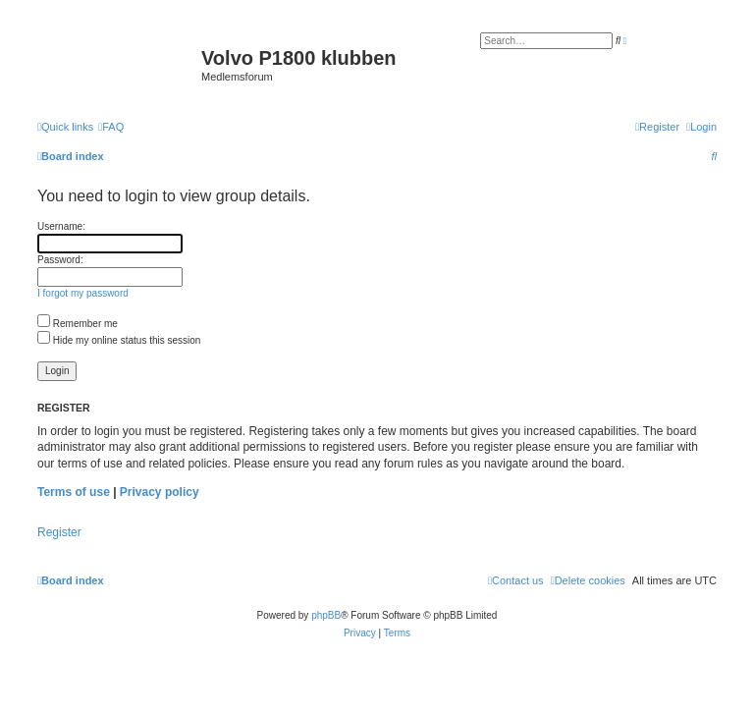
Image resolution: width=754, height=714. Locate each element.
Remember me (77, 323)
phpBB (326, 615)
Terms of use (73, 492)
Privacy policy (159, 492)
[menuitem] (111, 126)
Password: (60, 259)
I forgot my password (83, 293)
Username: (61, 226)
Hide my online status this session (118, 340)
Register (59, 532)
